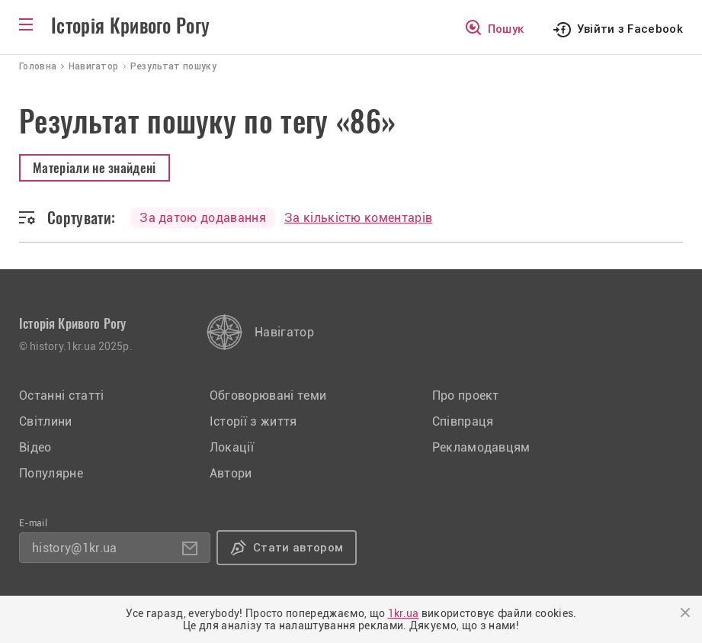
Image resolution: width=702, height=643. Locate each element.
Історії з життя (253, 421)
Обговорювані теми (268, 395)
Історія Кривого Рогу (130, 26)
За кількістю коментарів (358, 218)
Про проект (465, 395)
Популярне (51, 473)
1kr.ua (403, 613)
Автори (231, 473)
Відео (35, 447)
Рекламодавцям (481, 447)
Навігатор (284, 332)
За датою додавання (202, 218)
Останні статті (61, 395)
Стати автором (298, 548)
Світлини (45, 421)
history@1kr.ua (74, 548)
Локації (232, 447)
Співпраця (463, 421)
